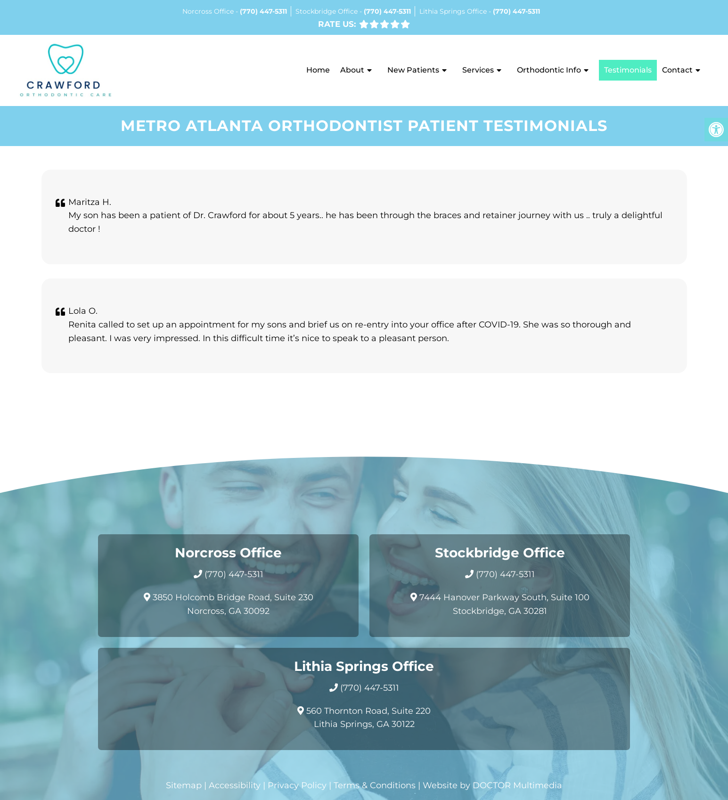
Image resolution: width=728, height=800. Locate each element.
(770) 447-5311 (263, 11)
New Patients (413, 69)
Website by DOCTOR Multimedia (492, 785)
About (352, 69)
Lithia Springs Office (454, 11)
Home (318, 69)
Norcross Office (209, 11)
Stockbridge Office (327, 11)
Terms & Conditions (375, 785)
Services (478, 69)
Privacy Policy (297, 785)
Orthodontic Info (549, 69)
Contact (677, 69)
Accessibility (235, 785)
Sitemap (184, 785)
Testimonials (628, 69)
